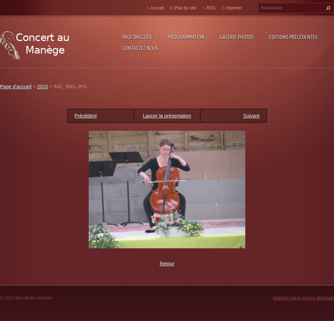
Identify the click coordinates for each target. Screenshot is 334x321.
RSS (211, 8)
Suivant (251, 116)
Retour (167, 263)
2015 (42, 86)
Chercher (327, 8)
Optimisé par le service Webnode (303, 298)
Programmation (186, 36)
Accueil (157, 8)
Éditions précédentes (293, 36)
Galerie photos (237, 36)
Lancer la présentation (167, 116)
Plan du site (185, 8)
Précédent (85, 116)
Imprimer (234, 8)
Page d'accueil (137, 36)
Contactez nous (140, 48)
